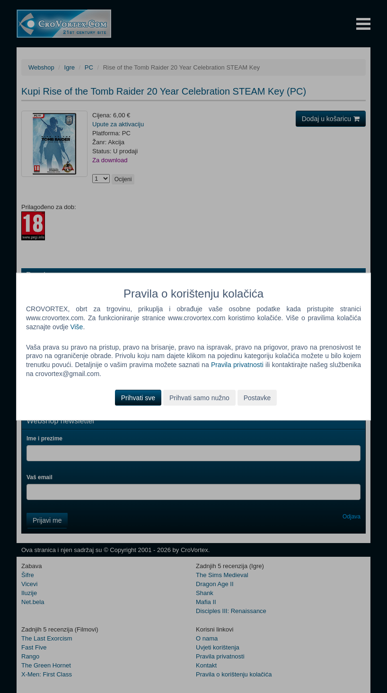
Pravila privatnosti (237, 364)
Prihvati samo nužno (199, 398)
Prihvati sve (138, 398)
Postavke (257, 398)
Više (76, 326)
